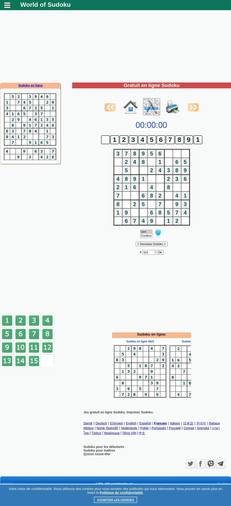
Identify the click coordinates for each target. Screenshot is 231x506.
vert (146, 232)
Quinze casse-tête (96, 454)
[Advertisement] (115, 46)
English (131, 423)
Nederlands (129, 428)
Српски (189, 428)
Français (160, 423)
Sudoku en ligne (30, 85)
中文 (142, 433)
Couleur (146, 236)
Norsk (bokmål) (107, 428)
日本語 (188, 423)
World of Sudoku (45, 4)
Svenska (203, 428)
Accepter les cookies (115, 499)
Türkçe (96, 433)
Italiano (175, 423)
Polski (144, 428)
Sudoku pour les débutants (103, 447)
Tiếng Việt (129, 433)
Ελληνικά (116, 423)
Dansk (87, 423)
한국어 (201, 423)
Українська (112, 433)
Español (145, 423)
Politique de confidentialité (121, 492)
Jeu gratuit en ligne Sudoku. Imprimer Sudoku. (118, 412)
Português (159, 428)
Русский (175, 428)
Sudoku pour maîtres (99, 450)
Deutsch (101, 423)
